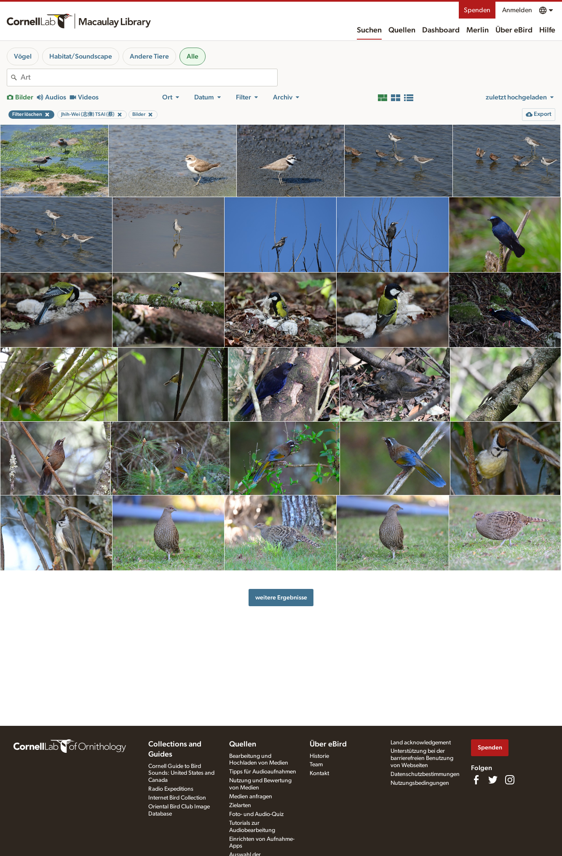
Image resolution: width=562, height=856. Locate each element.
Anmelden (517, 10)
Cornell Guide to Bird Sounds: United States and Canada (181, 773)
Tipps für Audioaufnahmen (262, 772)
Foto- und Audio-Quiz (256, 814)
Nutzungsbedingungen (420, 783)
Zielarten (240, 805)
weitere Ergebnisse (281, 597)
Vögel (23, 56)
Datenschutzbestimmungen (425, 774)
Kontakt (319, 773)
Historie (319, 756)
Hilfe (547, 30)
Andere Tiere (149, 56)
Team (316, 765)
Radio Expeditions (170, 789)
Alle (192, 56)
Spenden (477, 10)
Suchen (369, 30)
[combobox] (149, 77)
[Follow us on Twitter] (493, 780)
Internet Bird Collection (177, 798)
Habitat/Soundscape (80, 56)
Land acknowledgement (421, 743)
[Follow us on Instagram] (510, 780)
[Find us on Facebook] (476, 780)
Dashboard (441, 30)
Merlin (477, 30)
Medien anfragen (250, 797)
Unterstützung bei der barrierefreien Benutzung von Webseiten (422, 758)
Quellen (401, 30)
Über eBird (514, 30)
